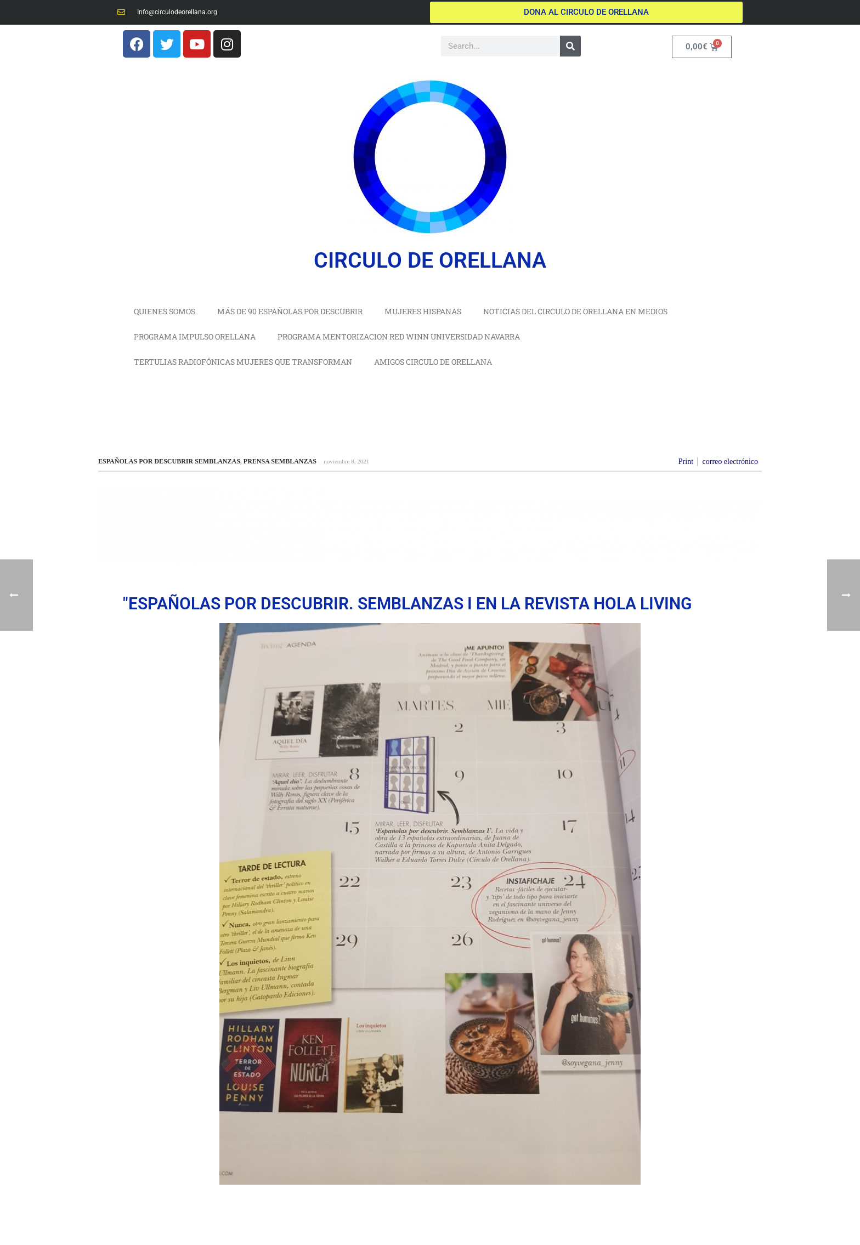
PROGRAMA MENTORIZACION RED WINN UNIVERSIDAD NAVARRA (399, 336)
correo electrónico (730, 461)
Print (685, 461)
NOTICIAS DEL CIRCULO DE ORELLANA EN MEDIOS (575, 311)
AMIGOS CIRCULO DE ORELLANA (433, 361)
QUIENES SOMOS (164, 311)
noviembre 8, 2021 (346, 461)
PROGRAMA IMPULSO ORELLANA (195, 336)
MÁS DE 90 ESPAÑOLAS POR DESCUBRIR (290, 311)
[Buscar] (570, 46)
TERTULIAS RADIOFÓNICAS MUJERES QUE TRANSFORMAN (243, 361)
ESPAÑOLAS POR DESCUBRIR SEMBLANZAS (169, 461)
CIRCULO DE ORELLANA (430, 260)
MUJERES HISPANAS (422, 311)
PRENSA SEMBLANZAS (280, 461)
